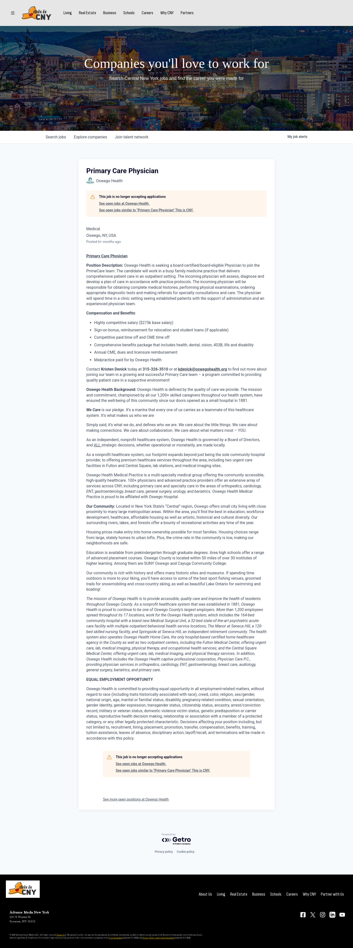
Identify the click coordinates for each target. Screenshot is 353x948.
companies (90, 137)
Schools (129, 13)
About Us (205, 894)
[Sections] (13, 13)
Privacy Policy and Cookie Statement (158, 937)
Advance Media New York (29, 912)
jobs (56, 137)
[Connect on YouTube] (342, 915)
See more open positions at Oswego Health (136, 799)
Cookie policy (185, 851)
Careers (147, 13)
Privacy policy (164, 851)
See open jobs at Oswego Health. (124, 203)
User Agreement (115, 937)
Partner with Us (332, 894)
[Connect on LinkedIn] (332, 915)
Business (109, 13)
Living (67, 13)
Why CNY (167, 13)
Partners (187, 13)
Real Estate (87, 13)
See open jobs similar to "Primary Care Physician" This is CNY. (146, 210)
